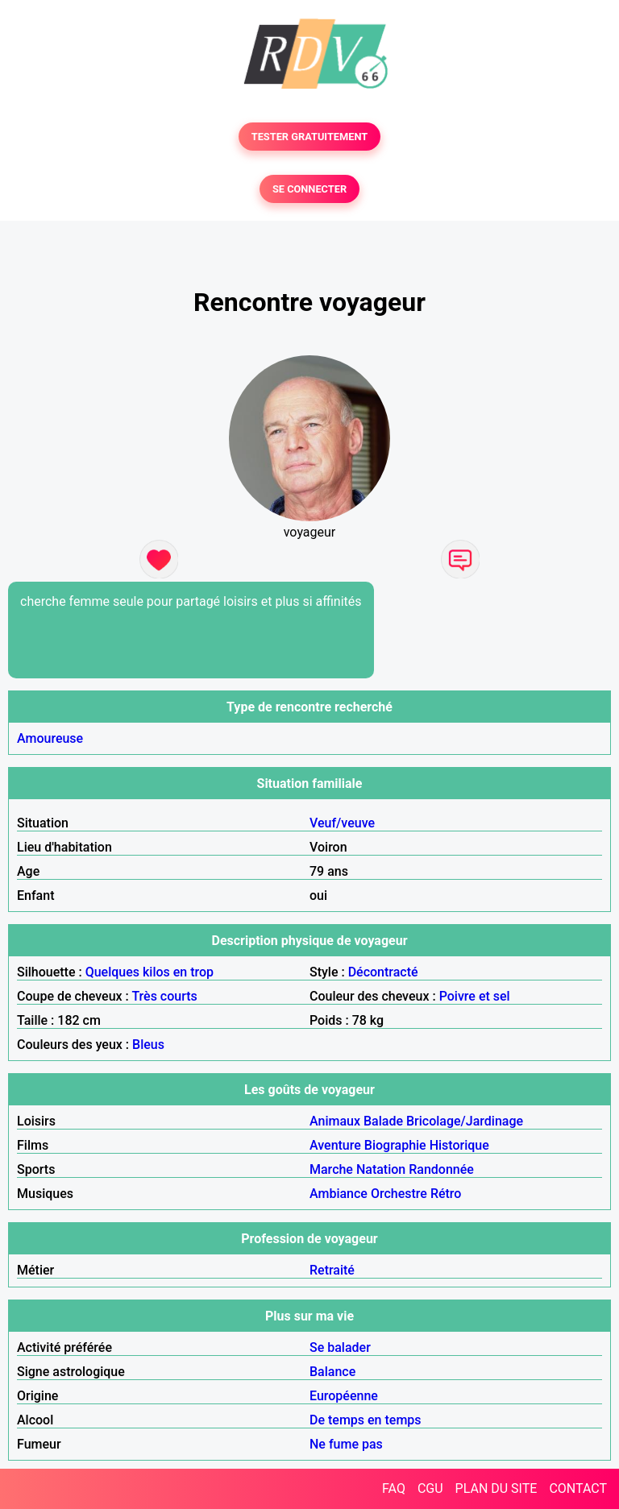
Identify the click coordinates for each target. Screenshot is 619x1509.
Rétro (446, 1193)
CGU (430, 1488)
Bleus (148, 1044)
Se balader (340, 1347)
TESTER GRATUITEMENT (309, 137)
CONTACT (578, 1488)
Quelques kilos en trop (149, 972)
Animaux (335, 1121)
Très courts (164, 996)
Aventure (335, 1145)
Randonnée (441, 1169)
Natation (380, 1169)
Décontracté (383, 972)
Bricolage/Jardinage (464, 1121)
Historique (459, 1145)
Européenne (344, 1395)
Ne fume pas (346, 1444)
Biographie (395, 1145)
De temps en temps (366, 1420)
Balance (332, 1371)
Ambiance (339, 1193)
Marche (331, 1169)
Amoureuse (50, 738)
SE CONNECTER (309, 189)
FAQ (393, 1488)
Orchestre (399, 1193)
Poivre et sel (474, 996)
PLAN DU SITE (496, 1488)
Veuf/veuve (342, 823)
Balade (383, 1121)
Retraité (332, 1270)
